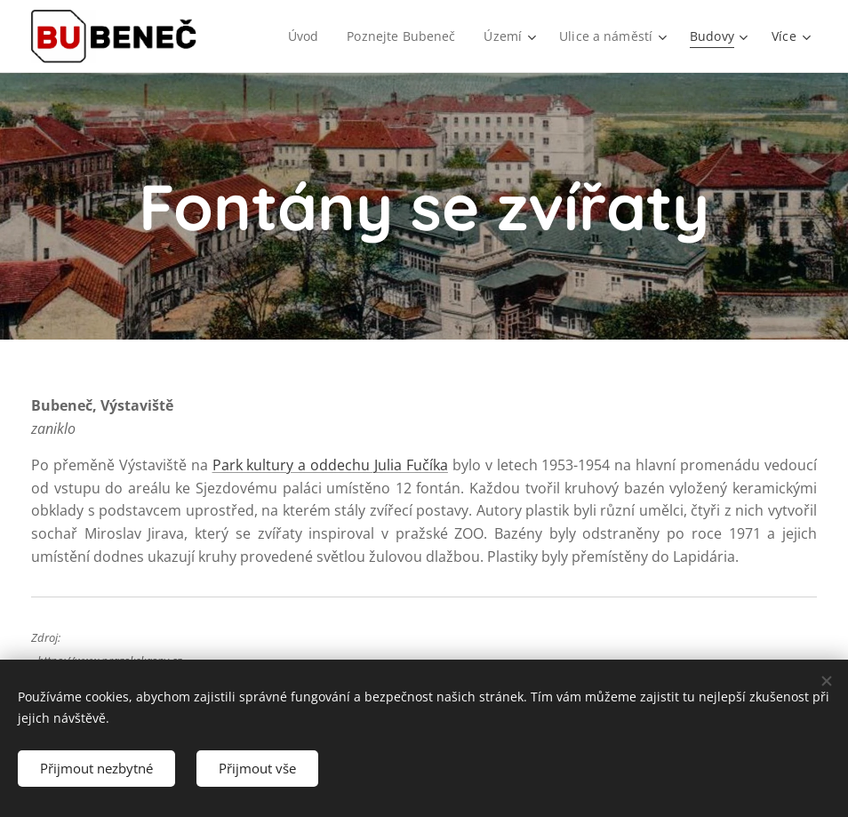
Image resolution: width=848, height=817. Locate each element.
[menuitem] (302, 36)
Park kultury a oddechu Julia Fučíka (330, 465)
